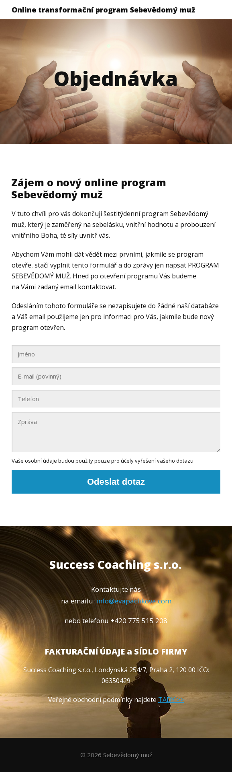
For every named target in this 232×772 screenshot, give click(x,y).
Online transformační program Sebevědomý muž (103, 9)
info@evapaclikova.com (133, 600)
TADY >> (171, 699)
